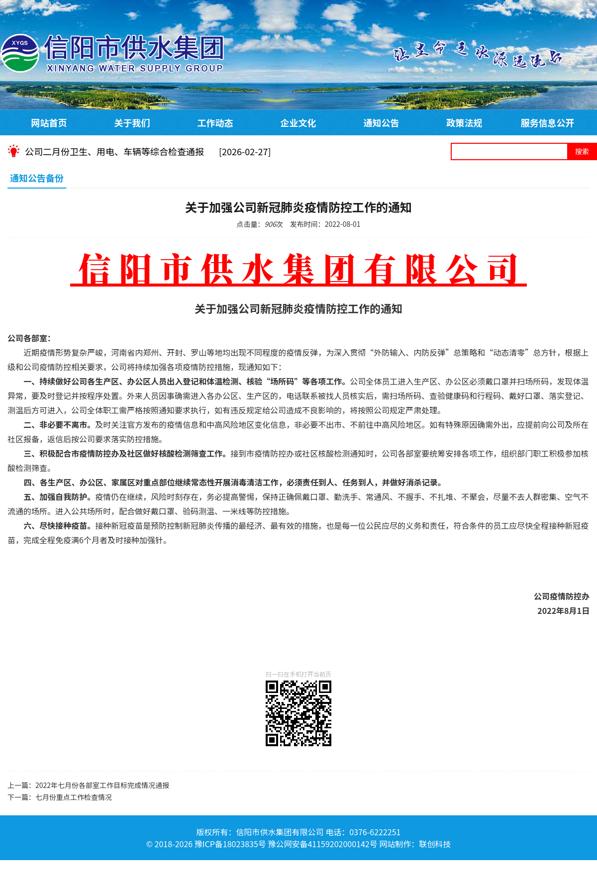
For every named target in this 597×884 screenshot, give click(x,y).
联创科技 (435, 844)
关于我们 (132, 122)
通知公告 (381, 122)
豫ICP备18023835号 (230, 844)
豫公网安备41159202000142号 (322, 844)
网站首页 (49, 122)
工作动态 (215, 122)
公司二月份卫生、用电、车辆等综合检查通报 (148, 151)
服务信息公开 (548, 122)
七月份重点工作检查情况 (73, 797)
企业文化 (298, 122)
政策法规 (465, 122)
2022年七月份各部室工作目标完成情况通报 (102, 785)
